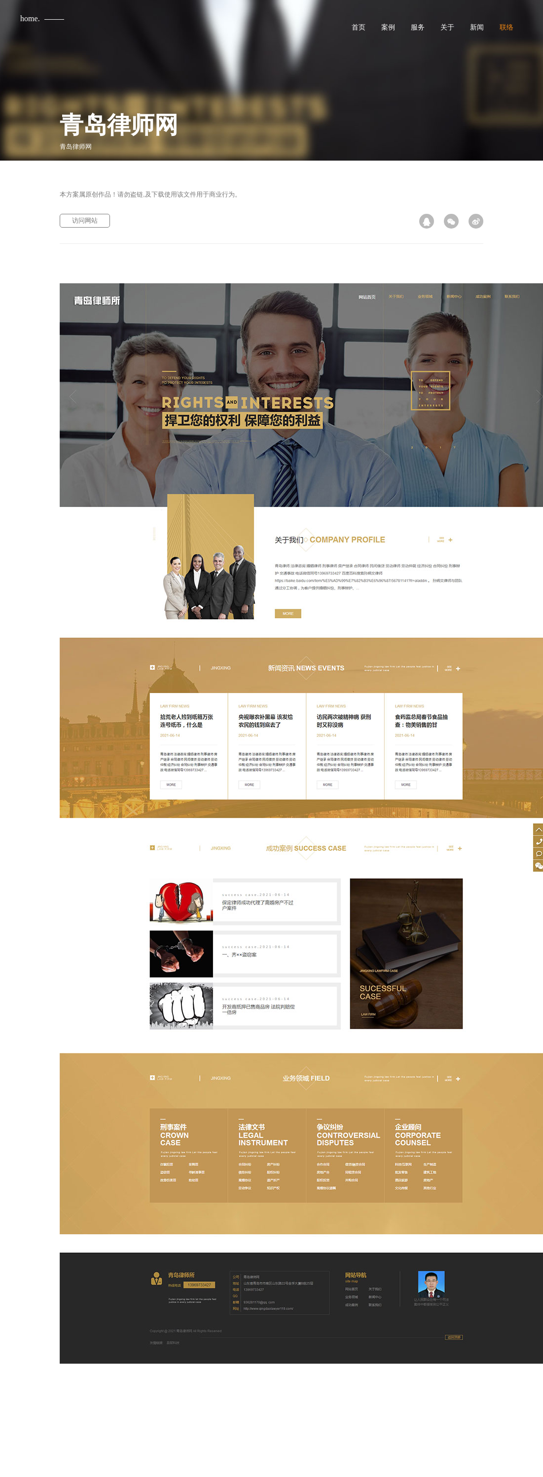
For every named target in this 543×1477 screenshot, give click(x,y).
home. (30, 18)
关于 (447, 27)
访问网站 (85, 220)
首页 (358, 27)
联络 (506, 27)
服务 (418, 27)
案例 (388, 27)
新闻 (477, 27)
